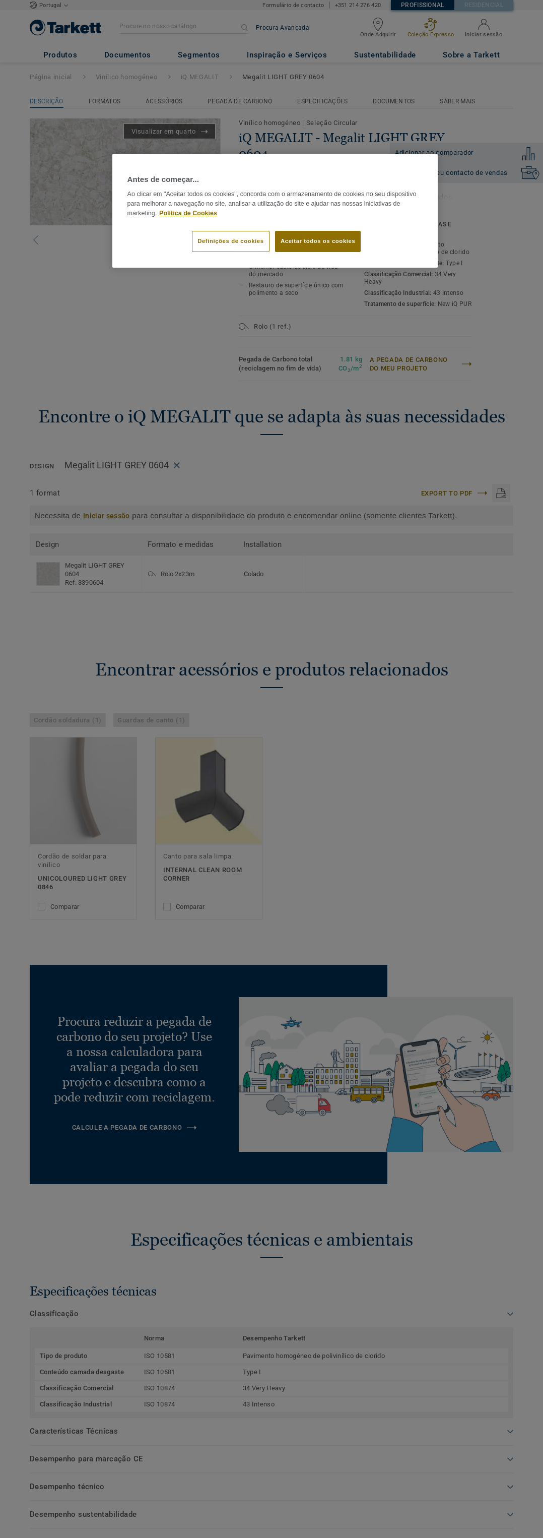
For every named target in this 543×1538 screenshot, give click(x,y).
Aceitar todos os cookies (318, 241)
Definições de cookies (230, 241)
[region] (275, 211)
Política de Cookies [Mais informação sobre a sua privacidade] (188, 213)
